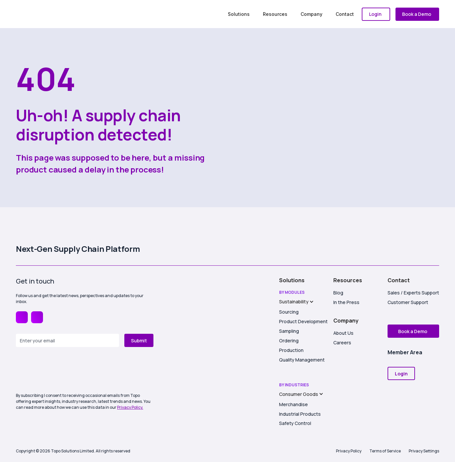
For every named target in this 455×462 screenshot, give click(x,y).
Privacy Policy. (130, 407)
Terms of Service (385, 451)
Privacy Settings (424, 451)
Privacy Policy (348, 451)
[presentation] (66, 370)
